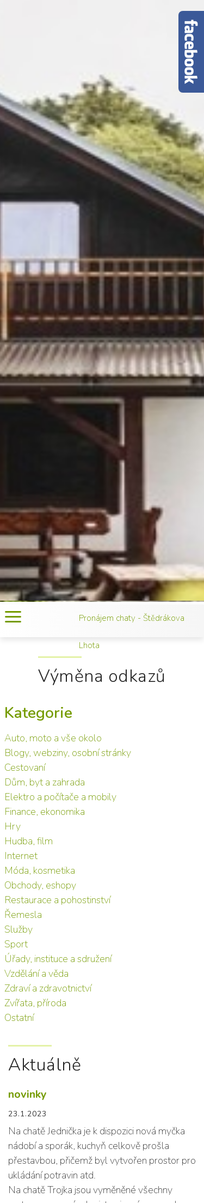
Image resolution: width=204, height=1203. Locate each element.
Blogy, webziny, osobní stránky (67, 752)
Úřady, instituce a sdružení (58, 958)
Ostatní (19, 1017)
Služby (18, 929)
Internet (21, 855)
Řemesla (23, 914)
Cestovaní (24, 767)
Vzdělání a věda (36, 973)
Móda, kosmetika (39, 870)
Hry (12, 826)
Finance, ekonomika (44, 811)
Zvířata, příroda (35, 1002)
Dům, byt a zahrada (44, 782)
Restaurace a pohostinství (57, 899)
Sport (16, 944)
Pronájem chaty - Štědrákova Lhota (131, 632)
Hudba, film (28, 841)
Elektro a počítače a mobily (60, 796)
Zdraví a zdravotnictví (47, 988)
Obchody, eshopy (40, 885)
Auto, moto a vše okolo (53, 738)
